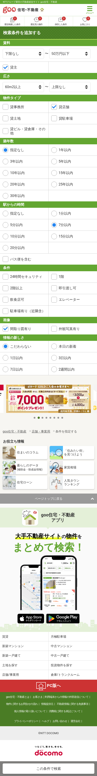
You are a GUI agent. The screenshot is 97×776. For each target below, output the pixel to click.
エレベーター (69, 299)
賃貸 (5, 636)
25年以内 (66, 184)
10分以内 (17, 236)
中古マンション (61, 646)
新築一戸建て (11, 655)
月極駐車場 (58, 636)
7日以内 (16, 369)
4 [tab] (47, 418)
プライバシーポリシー (26, 721)
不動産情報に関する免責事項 (72, 703)
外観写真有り (69, 329)
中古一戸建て (60, 655)
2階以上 (16, 288)
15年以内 (66, 173)
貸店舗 (64, 107)
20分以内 (17, 248)
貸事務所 (17, 107)
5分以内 (16, 225)
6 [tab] (54, 418)
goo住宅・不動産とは (17, 696)
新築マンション (13, 646)
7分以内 (65, 225)
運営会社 (75, 721)
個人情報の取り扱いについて (30, 711)
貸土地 (15, 118)
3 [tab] (43, 418)
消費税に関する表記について (64, 711)
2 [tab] (39, 418)
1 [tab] (35, 418)
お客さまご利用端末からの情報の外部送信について (60, 696)
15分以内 (66, 236)
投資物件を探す (61, 665)
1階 (61, 277)
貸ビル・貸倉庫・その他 (27, 131)
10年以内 (17, 173)
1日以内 (16, 358)
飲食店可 (17, 299)
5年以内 (65, 161)
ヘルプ (45, 721)
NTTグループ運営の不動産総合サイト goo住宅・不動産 (30, 2)
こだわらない (20, 346)
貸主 (13, 67)
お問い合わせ (60, 721)
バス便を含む (20, 259)
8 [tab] (62, 418)
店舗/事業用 (10, 674)
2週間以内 (67, 369)
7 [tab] (58, 418)
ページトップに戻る (48, 498)
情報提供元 (47, 703)
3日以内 (65, 358)
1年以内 (65, 150)
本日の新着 (67, 346)
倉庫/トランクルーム (65, 674)
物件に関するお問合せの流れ (22, 703)
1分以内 (65, 213)
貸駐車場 (66, 118)
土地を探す (10, 665)
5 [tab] (50, 418)
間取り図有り (20, 329)
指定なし (17, 150)
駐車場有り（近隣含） (27, 311)
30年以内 (17, 196)
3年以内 (16, 161)
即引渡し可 (67, 288)
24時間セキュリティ (26, 277)
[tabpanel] (48, 399)
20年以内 (17, 184)
